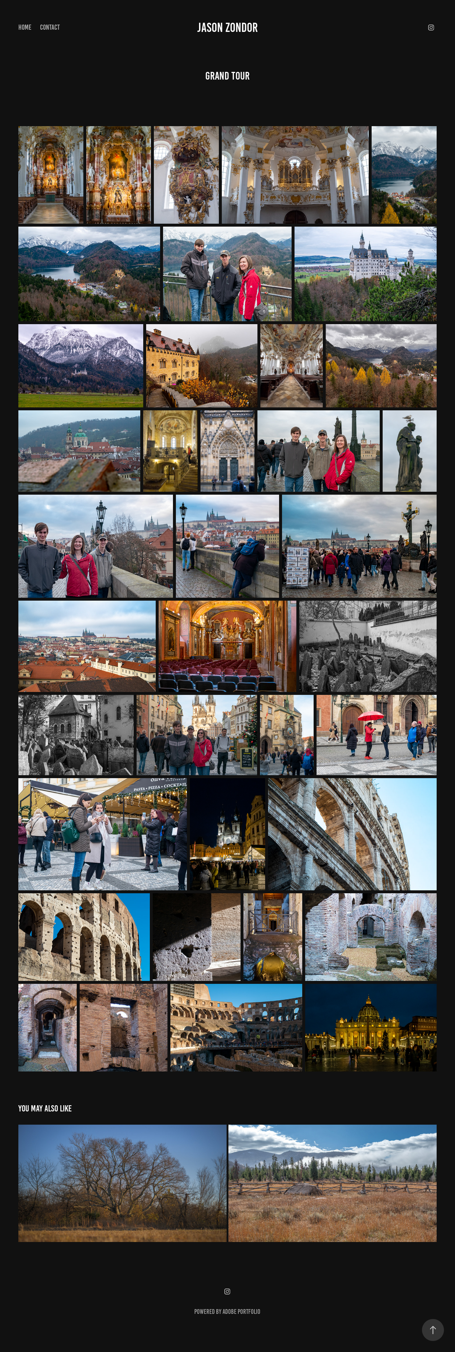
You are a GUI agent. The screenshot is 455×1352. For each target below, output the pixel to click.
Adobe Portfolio (241, 1311)
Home (24, 27)
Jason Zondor (227, 27)
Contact (50, 27)
